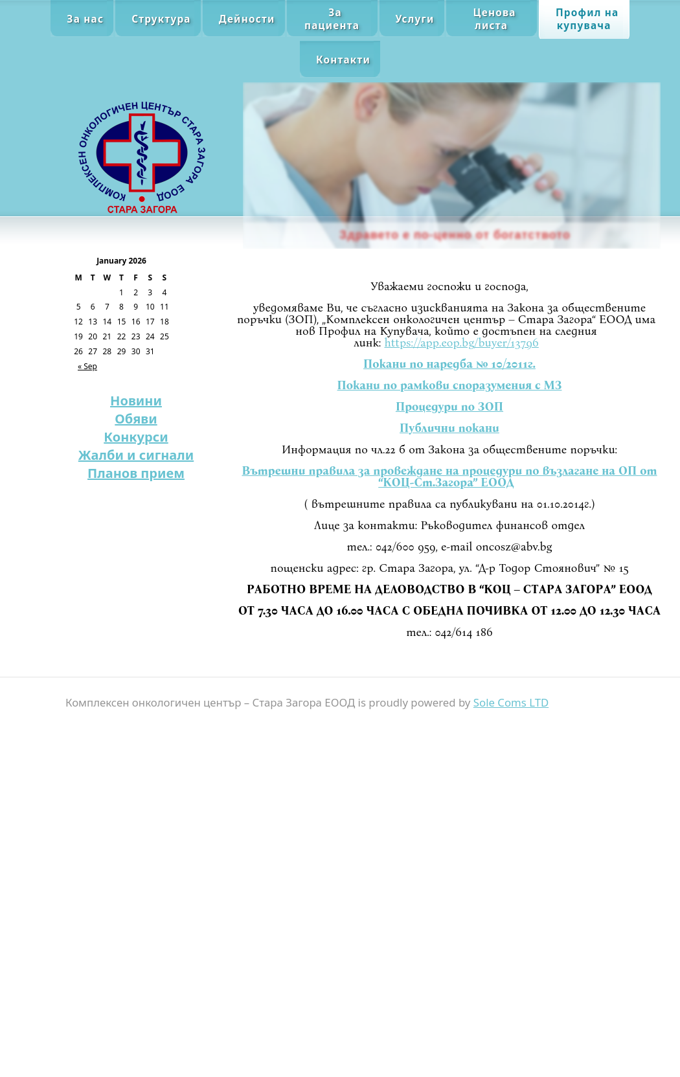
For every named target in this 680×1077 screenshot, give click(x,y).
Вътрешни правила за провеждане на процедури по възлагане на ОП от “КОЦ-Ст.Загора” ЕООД (449, 477)
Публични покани (449, 428)
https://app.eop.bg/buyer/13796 (462, 342)
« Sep (87, 366)
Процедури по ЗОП (449, 407)
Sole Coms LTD (511, 702)
